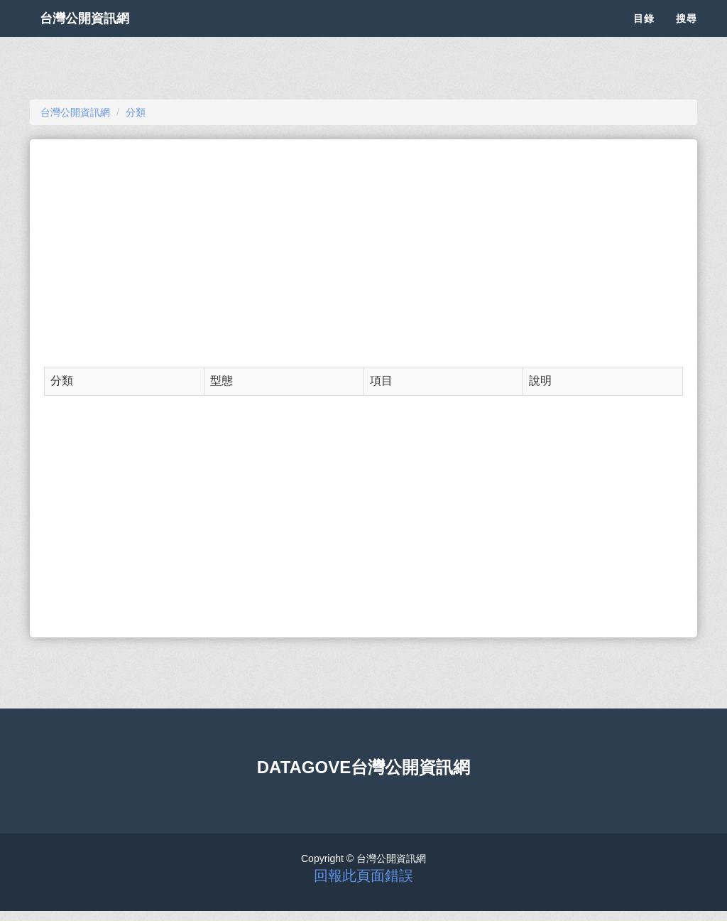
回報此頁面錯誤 (363, 875)
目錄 (644, 35)
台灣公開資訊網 (99, 35)
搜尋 (686, 35)
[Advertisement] (363, 253)
